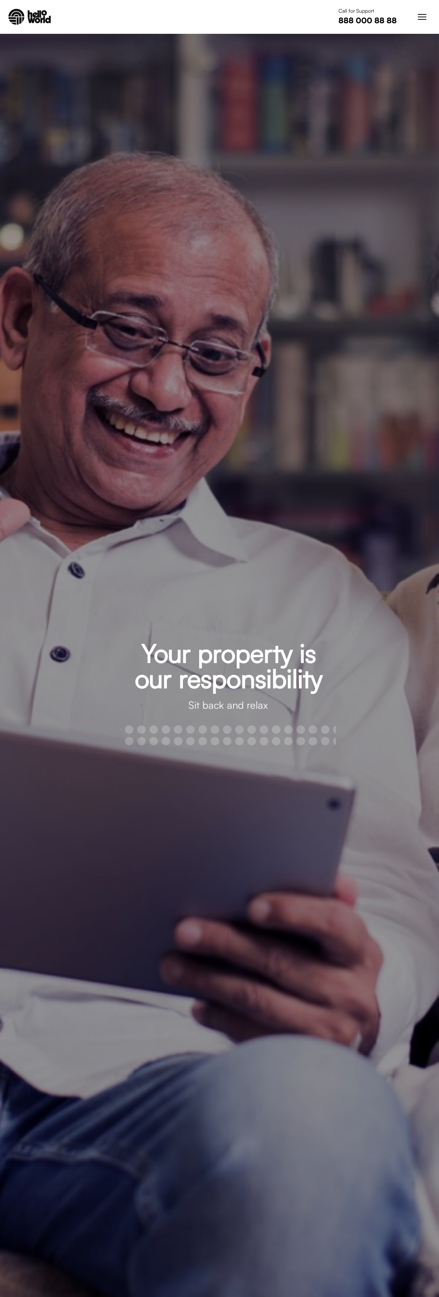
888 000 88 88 (367, 20)
